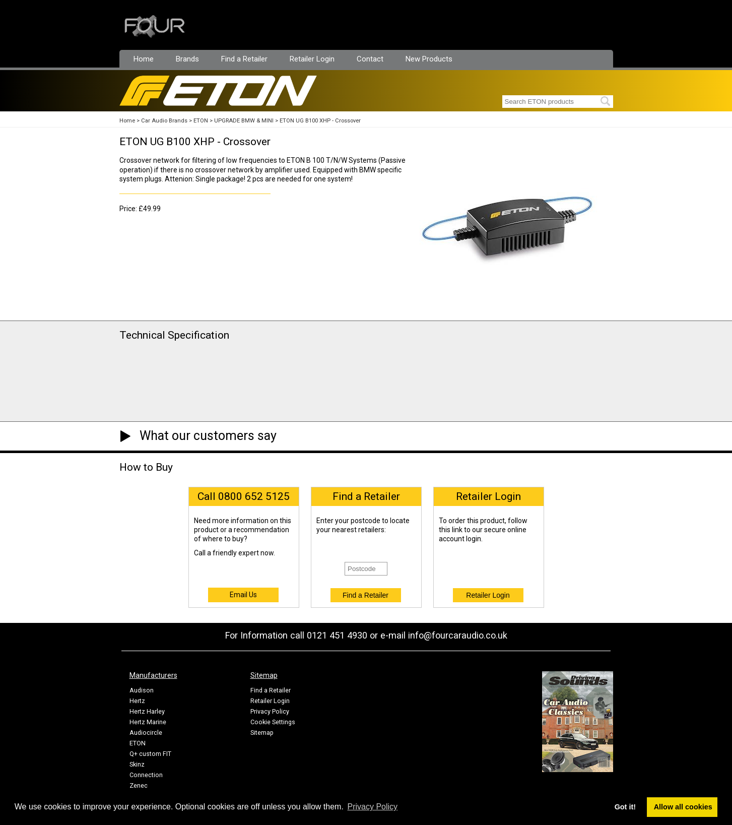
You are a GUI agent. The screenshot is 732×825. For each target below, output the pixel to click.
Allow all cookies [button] (683, 807)
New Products (429, 59)
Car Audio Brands (164, 120)
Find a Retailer (244, 59)
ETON (200, 120)
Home (144, 59)
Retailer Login (312, 59)
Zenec (138, 785)
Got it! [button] (625, 807)
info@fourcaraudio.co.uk (457, 635)
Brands (187, 59)
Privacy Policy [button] (373, 806)
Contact (370, 59)
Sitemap (262, 732)
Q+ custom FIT (150, 753)
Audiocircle (145, 732)
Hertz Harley (147, 711)
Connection (146, 775)
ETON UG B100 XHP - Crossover (320, 120)
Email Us (243, 595)
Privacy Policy (269, 711)
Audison (141, 690)
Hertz (137, 701)
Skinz (137, 764)
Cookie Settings (272, 722)
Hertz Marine (147, 722)
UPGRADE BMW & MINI (244, 120)
